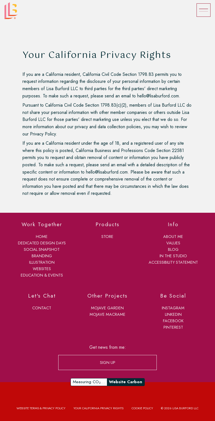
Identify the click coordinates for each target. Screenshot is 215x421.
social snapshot (42, 249)
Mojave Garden (107, 308)
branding (42, 256)
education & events (42, 275)
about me (173, 236)
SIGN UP (107, 362)
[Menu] (204, 10)
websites (42, 269)
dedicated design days (42, 243)
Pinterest (173, 327)
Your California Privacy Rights (98, 408)
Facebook (173, 321)
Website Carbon (125, 382)
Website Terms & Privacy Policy (41, 408)
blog (173, 249)
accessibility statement (173, 262)
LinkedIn (173, 314)
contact (41, 308)
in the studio (173, 256)
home (42, 236)
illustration (42, 262)
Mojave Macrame (107, 314)
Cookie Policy (142, 408)
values (173, 243)
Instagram (173, 308)
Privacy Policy (43, 134)
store (107, 236)
